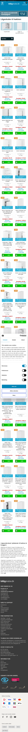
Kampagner (3, 633)
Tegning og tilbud (4, 609)
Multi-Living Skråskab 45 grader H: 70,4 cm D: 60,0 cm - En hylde (21, 515)
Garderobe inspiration (6, 625)
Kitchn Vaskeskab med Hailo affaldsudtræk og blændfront (7, 212)
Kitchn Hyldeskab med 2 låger (7, 121)
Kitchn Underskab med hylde (7, 151)
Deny (14, 395)
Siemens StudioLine (5, 634)
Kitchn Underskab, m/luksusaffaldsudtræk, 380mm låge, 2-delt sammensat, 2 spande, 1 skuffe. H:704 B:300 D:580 (7, 307)
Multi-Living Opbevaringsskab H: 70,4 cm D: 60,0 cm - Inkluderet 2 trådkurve (7, 445)
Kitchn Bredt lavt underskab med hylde (20, 243)
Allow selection (14, 390)
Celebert (5, 727)
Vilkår (2, 668)
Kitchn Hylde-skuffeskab (20, 121)
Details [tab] (14, 340)
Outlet (2, 631)
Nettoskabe (11, 727)
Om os (2, 661)
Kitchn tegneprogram (5, 621)
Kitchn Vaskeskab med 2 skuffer (7, 180)
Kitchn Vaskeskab (20, 151)
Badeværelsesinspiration (6, 624)
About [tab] (23, 340)
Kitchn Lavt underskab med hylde (20, 273)
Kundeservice (4, 605)
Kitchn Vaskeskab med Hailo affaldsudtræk (20, 180)
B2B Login (3, 665)
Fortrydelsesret (4, 670)
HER (5, 573)
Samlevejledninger (5, 608)
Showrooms (3, 630)
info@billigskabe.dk (5, 597)
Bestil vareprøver (4, 664)
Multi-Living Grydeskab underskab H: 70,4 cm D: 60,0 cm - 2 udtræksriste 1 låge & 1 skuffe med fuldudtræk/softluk (20, 446)
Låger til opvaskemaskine (19, 32)
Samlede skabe (4, 611)
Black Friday (3, 662)
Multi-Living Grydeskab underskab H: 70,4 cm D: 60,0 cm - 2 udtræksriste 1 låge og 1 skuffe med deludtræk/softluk (7, 410)
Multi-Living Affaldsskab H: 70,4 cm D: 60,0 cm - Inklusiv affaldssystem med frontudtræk (7, 516)
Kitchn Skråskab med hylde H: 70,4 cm (21, 211)
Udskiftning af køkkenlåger (6, 628)
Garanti (2, 612)
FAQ (2, 606)
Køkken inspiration (5, 622)
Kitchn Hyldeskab (21, 90)
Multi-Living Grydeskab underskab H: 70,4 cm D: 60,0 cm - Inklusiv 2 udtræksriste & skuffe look (20, 481)
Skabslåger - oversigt (5, 618)
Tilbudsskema (4, 667)
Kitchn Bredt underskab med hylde (7, 58)
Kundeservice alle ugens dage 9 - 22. (10, 655)
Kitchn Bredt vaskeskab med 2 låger (20, 59)
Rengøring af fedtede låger (7, 619)
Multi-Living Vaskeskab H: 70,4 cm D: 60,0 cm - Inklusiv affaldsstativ (20, 408)
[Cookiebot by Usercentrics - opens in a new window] (20, 336)
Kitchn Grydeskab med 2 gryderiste (7, 90)
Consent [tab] (5, 340)
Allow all (14, 386)
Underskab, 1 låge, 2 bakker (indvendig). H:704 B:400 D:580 (7, 244)
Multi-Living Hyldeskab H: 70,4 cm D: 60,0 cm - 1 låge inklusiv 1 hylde (20, 305)
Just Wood (5, 730)
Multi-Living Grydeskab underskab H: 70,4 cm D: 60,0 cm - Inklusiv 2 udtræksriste (7, 481)
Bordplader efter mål (5, 627)
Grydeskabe (7, 31)
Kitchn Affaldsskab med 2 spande (7, 273)
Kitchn (18, 727)
